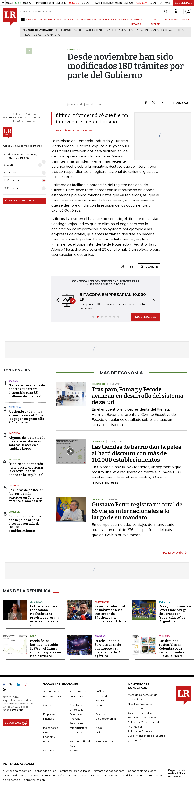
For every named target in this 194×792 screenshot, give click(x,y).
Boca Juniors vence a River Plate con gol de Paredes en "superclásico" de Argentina (175, 613)
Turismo (164, 636)
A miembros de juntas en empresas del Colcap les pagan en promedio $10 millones (27, 417)
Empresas (49, 714)
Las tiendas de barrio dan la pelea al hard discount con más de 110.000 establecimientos (25, 524)
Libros (37, 35)
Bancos (13, 381)
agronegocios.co (45, 770)
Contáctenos (136, 708)
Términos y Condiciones (142, 717)
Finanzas (100, 636)
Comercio (15, 511)
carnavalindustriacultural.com (60, 775)
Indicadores (50, 727)
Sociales (48, 750)
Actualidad (102, 601)
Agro (33, 636)
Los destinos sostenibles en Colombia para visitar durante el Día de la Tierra (172, 648)
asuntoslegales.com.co (17, 770)
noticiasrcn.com (133, 775)
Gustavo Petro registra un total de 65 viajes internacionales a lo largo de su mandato (137, 511)
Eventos (100, 714)
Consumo (49, 705)
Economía (101, 705)
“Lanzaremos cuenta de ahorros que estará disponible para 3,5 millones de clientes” (27, 390)
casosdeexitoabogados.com (20, 775)
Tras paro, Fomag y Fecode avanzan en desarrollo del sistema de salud (137, 396)
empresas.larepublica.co (75, 770)
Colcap (181, 30)
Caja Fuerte (76, 695)
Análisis (99, 691)
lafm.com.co (154, 775)
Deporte (164, 601)
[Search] (165, 11)
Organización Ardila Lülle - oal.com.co (177, 773)
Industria (15, 407)
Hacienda (14, 433)
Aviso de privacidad (140, 713)
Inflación (142, 30)
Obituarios (75, 732)
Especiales (75, 714)
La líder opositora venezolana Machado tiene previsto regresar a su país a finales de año (44, 615)
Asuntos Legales (53, 695)
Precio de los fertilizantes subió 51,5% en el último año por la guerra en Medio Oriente (45, 648)
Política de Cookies (140, 731)
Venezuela (36, 601)
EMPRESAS (60, 19)
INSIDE (185, 19)
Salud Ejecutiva (104, 741)
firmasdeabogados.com (109, 770)
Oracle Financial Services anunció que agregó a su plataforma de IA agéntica (108, 648)
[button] (56, 300)
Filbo (27, 35)
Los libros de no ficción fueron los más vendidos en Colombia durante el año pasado (26, 495)
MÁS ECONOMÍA (172, 552)
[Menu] (23, 19)
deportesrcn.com (35, 779)
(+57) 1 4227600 (13, 709)
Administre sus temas (19, 200)
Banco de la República (119, 30)
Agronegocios (52, 691)
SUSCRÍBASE (183, 3)
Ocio (98, 732)
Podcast (48, 741)
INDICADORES (172, 19)
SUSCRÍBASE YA (145, 316)
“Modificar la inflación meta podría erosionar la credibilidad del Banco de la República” (26, 469)
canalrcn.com (90, 775)
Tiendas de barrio (70, 30)
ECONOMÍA (46, 19)
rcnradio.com (111, 775)
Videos (73, 750)
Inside (99, 727)
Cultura (14, 485)
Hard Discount (93, 30)
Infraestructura (78, 727)
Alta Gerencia (77, 691)
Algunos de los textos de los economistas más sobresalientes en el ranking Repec (27, 443)
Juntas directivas (162, 30)
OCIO (71, 19)
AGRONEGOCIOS (107, 19)
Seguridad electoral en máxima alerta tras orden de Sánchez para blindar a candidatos (110, 613)
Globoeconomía (105, 718)
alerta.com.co (11, 779)
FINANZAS (32, 19)
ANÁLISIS (124, 19)
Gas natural (52, 35)
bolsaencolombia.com (142, 770)
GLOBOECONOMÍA (86, 19)
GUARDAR (180, 103)
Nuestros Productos (140, 703)
